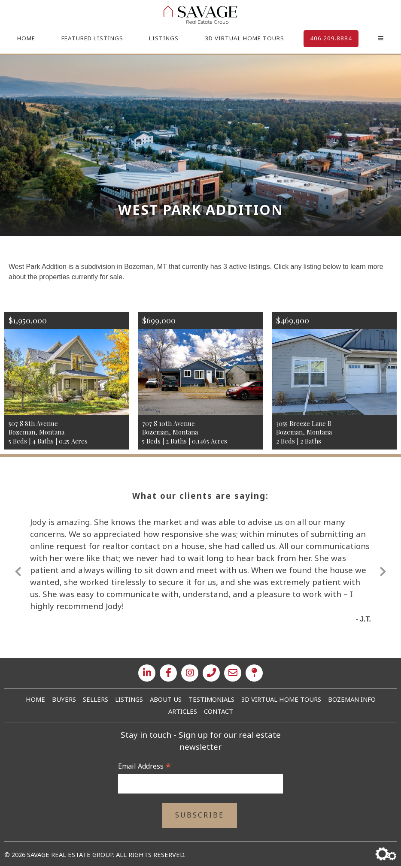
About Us (166, 699)
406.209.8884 (331, 38)
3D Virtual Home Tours (244, 38)
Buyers (64, 699)
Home (26, 38)
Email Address (144, 766)
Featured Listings (92, 38)
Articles (182, 711)
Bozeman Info (352, 699)
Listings (164, 38)
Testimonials (211, 699)
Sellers (95, 699)
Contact (218, 711)
